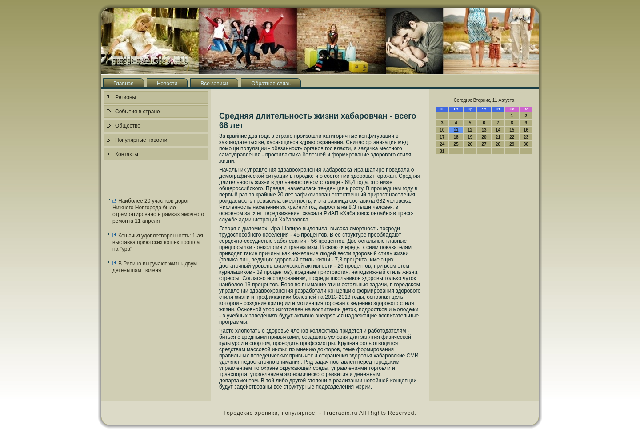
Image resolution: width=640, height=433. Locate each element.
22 (511, 137)
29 (511, 144)
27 (483, 144)
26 (470, 144)
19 (470, 137)
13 (483, 130)
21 (498, 137)
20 (483, 137)
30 (526, 144)
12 (470, 130)
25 (456, 144)
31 (442, 151)
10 (442, 130)
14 (498, 130)
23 (526, 137)
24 (442, 144)
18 (456, 137)
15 (511, 130)
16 (526, 130)
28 (498, 144)
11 (456, 130)
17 (442, 137)
